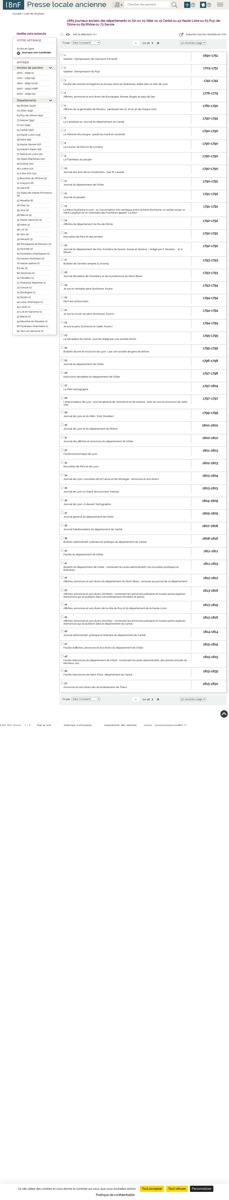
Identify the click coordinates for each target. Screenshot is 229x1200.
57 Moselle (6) (25, 200)
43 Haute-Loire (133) (29, 134)
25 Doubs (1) (24, 297)
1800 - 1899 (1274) (27, 83)
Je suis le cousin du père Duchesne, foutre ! (89, 313)
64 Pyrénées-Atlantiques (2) (33, 253)
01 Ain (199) (23, 125)
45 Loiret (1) (24, 306)
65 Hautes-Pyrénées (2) (30, 258)
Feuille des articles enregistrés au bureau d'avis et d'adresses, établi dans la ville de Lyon (115, 84)
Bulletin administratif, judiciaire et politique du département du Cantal (104, 541)
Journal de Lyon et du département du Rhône (90, 428)
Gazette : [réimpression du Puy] (81, 71)
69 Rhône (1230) (26, 105)
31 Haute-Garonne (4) (29, 219)
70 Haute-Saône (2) (28, 263)
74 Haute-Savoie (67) (29, 144)
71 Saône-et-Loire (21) (30, 154)
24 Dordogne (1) (26, 292)
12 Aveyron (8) (25, 183)
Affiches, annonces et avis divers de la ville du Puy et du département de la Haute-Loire (115, 608)
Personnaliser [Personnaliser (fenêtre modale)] (201, 1189)
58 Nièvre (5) (24, 215)
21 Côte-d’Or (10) (27, 173)
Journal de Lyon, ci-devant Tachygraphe (87, 504)
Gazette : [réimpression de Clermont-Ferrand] (90, 58)
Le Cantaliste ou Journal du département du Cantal (93, 121)
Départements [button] (26, 100)
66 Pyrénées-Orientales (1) (32, 326)
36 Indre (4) (23, 224)
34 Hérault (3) (25, 239)
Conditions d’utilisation (78, 725)
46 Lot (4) (22, 229)
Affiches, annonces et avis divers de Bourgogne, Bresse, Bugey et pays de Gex (109, 96)
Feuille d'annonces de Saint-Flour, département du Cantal (97, 674)
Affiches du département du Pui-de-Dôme (88, 224)
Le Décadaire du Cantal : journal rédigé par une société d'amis (99, 339)
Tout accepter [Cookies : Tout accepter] (152, 1189)
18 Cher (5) (23, 205)
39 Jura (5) (23, 210)
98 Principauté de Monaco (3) (34, 244)
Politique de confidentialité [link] (115, 1195)
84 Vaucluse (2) (26, 273)
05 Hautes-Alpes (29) (29, 149)
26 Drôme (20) (25, 163)
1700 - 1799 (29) (26, 78)
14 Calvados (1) (25, 277)
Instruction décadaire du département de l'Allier (91, 376)
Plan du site (44, 725)
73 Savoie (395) (25, 120)
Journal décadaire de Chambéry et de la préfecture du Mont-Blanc (102, 276)
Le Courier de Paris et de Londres (83, 146)
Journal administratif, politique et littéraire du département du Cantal (104, 635)
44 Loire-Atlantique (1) (30, 302)
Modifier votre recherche (31, 33)
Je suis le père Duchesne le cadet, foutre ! (88, 326)
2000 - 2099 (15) (26, 93)
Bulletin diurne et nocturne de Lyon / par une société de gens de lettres (106, 351)
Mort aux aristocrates (75, 301)
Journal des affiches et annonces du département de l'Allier (98, 441)
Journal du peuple (74, 197)
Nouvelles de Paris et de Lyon (81, 466)
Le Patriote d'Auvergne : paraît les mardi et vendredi (94, 134)
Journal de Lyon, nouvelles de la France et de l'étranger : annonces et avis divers (111, 479)
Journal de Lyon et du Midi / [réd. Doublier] (88, 416)
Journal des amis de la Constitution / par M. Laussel (93, 172)
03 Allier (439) (25, 110)
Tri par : (66, 42)
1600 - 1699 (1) (25, 72)
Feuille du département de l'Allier (83, 554)
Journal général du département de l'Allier (88, 516)
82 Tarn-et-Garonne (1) (30, 331)
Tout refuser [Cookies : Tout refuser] (177, 1189)
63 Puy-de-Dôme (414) (30, 115)
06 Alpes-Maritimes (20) (31, 158)
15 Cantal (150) (25, 129)
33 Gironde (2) (25, 248)
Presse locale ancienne (66, 4)
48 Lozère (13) (25, 168)
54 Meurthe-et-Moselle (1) (32, 321)
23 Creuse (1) (24, 287)
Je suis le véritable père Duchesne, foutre (88, 288)
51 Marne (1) (24, 316)
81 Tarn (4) (23, 234)
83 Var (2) (22, 268)
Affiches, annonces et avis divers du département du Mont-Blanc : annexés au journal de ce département (125, 581)
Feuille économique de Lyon (80, 453)
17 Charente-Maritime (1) (31, 282)
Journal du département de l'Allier (83, 184)
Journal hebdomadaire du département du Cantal (92, 529)
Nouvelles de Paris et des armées (83, 236)
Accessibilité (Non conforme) (120, 725)
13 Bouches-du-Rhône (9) (32, 178)
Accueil (16, 13)
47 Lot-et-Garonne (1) (29, 311)
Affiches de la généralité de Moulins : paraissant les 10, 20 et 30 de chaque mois (110, 109)
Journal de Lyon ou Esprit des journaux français (91, 491)
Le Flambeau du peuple (77, 159)
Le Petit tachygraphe (75, 389)
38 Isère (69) (24, 139)
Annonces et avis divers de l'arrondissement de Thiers (95, 687)
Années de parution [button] (30, 67)
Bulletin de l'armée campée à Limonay (86, 263)
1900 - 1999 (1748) (27, 88)
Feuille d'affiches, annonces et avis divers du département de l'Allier (103, 647)
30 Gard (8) (23, 187)
